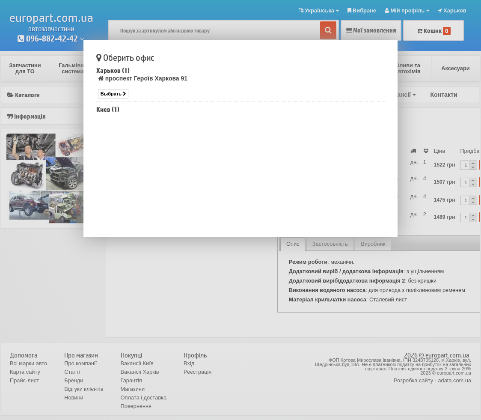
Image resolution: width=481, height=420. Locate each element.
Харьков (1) (113, 70)
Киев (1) (107, 109)
